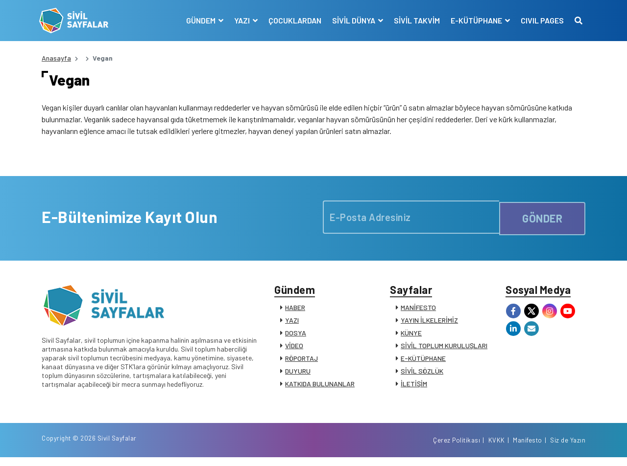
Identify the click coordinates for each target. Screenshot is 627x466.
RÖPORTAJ (301, 362)
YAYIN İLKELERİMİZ (429, 324)
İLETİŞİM (414, 388)
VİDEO (294, 350)
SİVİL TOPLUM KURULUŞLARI (444, 350)
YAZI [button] (240, 20)
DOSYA (295, 337)
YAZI (292, 324)
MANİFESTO (418, 312)
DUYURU (298, 375)
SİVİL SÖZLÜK (422, 375)
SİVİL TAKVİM (414, 20)
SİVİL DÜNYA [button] (352, 20)
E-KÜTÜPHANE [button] (474, 20)
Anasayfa (56, 58)
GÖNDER (542, 219)
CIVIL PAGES (539, 20)
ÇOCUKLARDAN (292, 20)
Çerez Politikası (456, 448)
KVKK (496, 448)
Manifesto (527, 448)
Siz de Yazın (567, 448)
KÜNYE (411, 337)
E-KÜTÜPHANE (423, 362)
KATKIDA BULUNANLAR (320, 388)
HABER (295, 312)
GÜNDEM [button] (199, 20)
